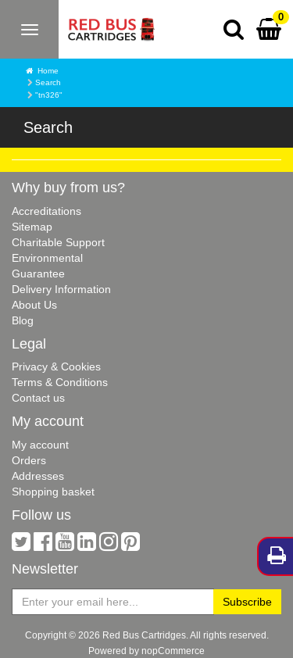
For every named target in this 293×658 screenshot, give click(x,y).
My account (40, 444)
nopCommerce (173, 650)
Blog (23, 320)
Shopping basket (53, 491)
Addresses (38, 476)
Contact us (38, 398)
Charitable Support (58, 242)
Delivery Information (61, 289)
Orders (29, 460)
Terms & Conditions (60, 382)
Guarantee (38, 273)
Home (48, 71)
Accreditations (46, 211)
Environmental (47, 258)
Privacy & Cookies (56, 366)
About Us (34, 305)
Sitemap (32, 226)
